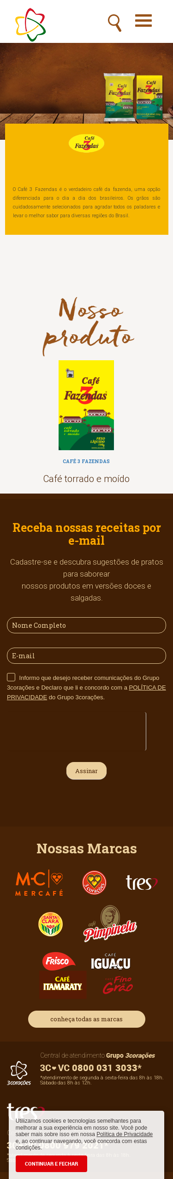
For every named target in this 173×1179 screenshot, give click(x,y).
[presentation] (76, 730)
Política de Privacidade (124, 1134)
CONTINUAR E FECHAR (51, 1163)
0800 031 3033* (91, 1067)
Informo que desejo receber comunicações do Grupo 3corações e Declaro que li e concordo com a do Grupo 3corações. (86, 687)
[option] (86, 424)
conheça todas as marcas (86, 1019)
